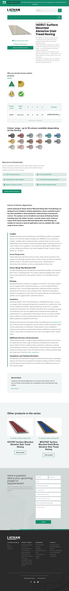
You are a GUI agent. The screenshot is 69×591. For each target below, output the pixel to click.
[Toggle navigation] (59, 17)
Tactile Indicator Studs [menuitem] (27, 561)
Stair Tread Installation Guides (46, 184)
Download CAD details (20, 44)
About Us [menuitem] (9, 546)
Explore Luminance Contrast (13, 184)
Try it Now (35, 4)
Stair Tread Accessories (12, 174)
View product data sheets (20, 40)
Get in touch (15, 388)
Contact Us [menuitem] (10, 548)
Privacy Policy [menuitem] (41, 578)
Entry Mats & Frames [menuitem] (27, 560)
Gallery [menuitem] (37, 558)
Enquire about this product (20, 47)
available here (56, 322)
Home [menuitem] (8, 544)
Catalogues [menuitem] (38, 548)
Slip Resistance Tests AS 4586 (13, 179)
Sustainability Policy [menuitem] (29, 578)
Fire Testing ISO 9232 (44, 174)
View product (20, 452)
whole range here (33, 352)
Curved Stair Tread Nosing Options (48, 179)
